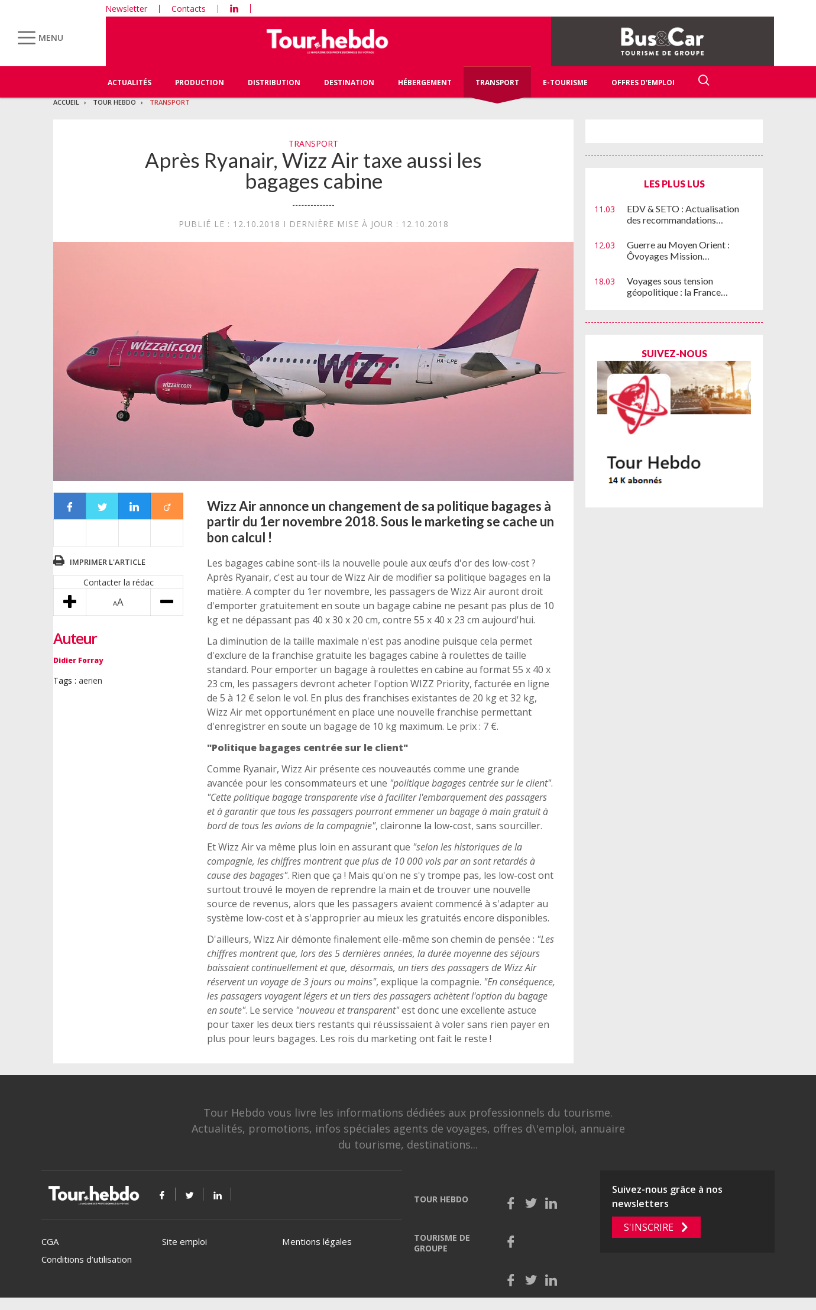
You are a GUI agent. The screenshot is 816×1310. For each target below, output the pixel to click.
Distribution (274, 82)
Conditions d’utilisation (86, 1259)
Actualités (129, 82)
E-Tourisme (565, 82)
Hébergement (425, 82)
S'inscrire (648, 1227)
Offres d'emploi (643, 82)
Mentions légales (317, 1241)
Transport (497, 82)
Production (199, 82)
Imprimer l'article (107, 562)
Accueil (66, 102)
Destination (349, 82)
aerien (90, 680)
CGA (50, 1241)
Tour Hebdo (114, 102)
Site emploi (184, 1241)
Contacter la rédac (118, 582)
